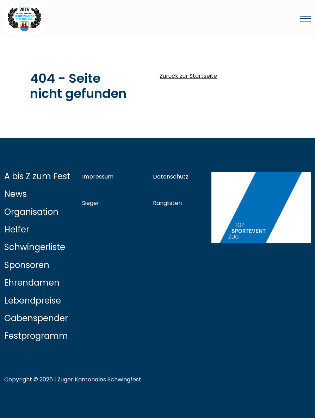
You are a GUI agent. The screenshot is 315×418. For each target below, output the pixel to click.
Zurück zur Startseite (188, 76)
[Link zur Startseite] (105, 18)
